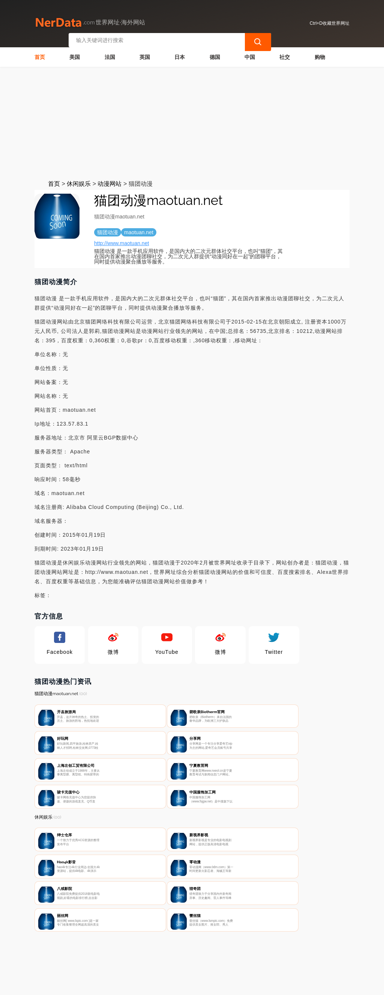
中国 (249, 54)
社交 (284, 54)
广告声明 (196, 956)
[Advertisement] (192, 120)
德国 (215, 54)
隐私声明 (159, 956)
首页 (39, 54)
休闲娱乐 (79, 181)
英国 (145, 54)
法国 (110, 54)
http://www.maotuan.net (121, 241)
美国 (74, 54)
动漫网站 (110, 181)
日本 (179, 54)
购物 (320, 54)
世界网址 (165, 984)
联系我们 (121, 956)
